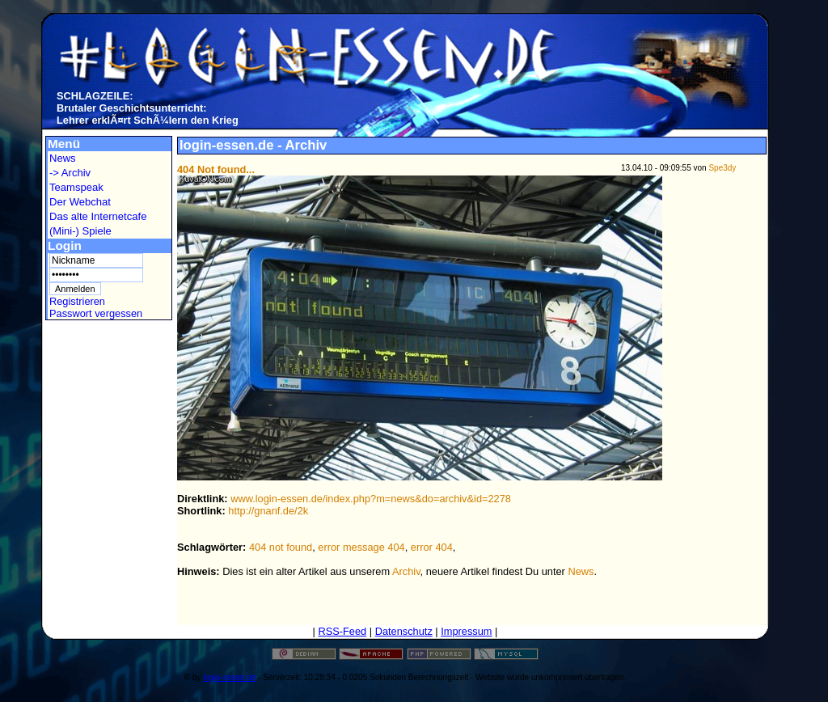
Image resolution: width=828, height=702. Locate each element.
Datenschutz (404, 631)
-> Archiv (70, 173)
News (62, 158)
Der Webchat (80, 202)
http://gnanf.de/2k (268, 511)
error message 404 (361, 547)
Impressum (466, 631)
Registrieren (77, 301)
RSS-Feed (342, 631)
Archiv (406, 571)
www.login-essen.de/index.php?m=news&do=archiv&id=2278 (370, 499)
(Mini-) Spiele (80, 231)
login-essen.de (229, 677)
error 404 (432, 547)
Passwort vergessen (95, 313)
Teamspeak (76, 187)
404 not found (280, 547)
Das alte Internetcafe (97, 216)
